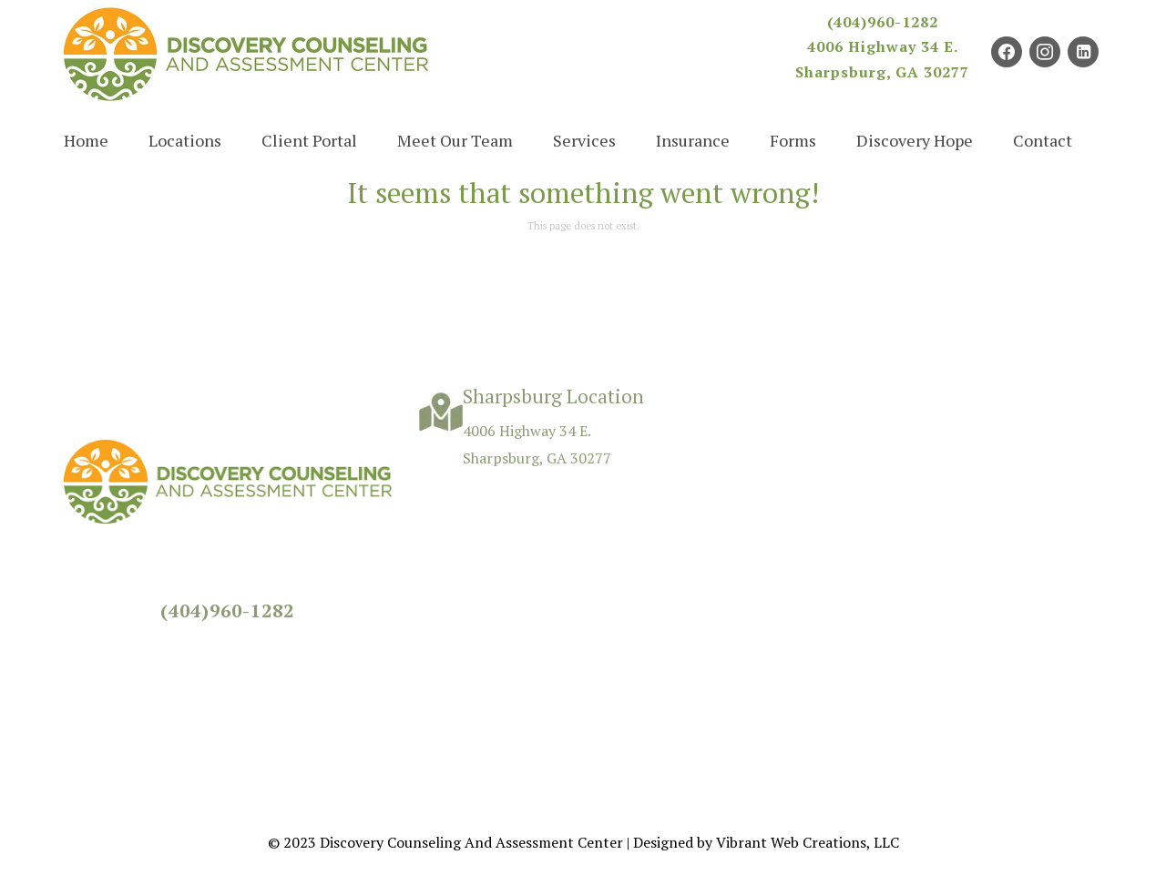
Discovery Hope (914, 140)
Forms (793, 140)
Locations (184, 140)
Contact (1042, 140)
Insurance (693, 140)
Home (86, 140)
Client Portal (309, 140)
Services (584, 140)
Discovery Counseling (390, 842)
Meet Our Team (455, 140)
